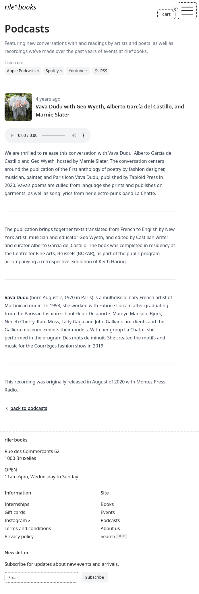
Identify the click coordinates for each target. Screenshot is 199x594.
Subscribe (94, 577)
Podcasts (110, 520)
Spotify (52, 70)
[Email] (41, 577)
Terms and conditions (28, 528)
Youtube (76, 70)
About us (110, 528)
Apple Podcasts (21, 70)
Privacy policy (19, 536)
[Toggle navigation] (187, 10)
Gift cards (15, 512)
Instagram (16, 520)
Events (108, 512)
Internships (17, 504)
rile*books (20, 7)
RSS (100, 70)
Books (107, 504)
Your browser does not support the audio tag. (48, 135)
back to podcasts (26, 408)
